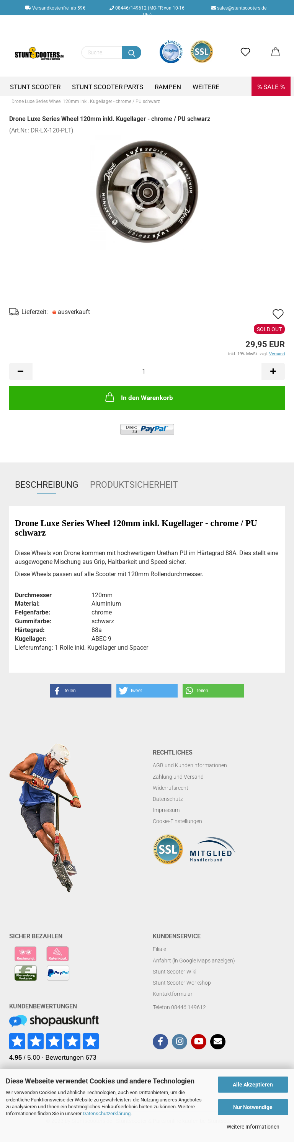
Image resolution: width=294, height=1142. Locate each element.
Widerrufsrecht (170, 788)
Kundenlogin (152, 23)
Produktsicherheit (134, 485)
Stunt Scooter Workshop (182, 983)
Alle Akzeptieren (253, 1085)
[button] (80, 691)
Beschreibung (46, 485)
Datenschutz (168, 799)
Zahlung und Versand (178, 777)
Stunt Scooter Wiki (174, 972)
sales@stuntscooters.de (238, 8)
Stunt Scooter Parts (107, 87)
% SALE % (271, 87)
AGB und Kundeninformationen (190, 765)
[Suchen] (131, 52)
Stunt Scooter (35, 87)
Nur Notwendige (253, 1107)
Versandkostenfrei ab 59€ (55, 8)
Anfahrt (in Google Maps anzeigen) (194, 960)
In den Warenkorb (138, 397)
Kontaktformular (173, 994)
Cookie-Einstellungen (177, 821)
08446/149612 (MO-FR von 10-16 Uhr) (147, 10)
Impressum (166, 810)
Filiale (159, 949)
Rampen (168, 87)
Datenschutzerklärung (107, 1113)
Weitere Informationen (253, 1127)
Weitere (206, 87)
